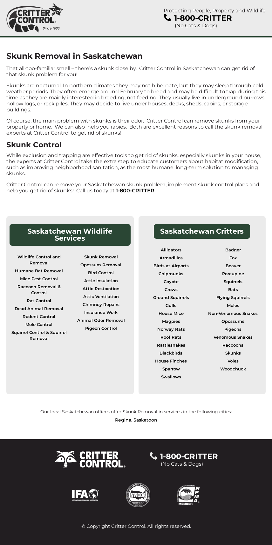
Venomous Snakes (233, 337)
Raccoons (232, 345)
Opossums (232, 321)
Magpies (171, 321)
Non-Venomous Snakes (233, 313)
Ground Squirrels (171, 297)
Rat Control (39, 300)
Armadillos (171, 258)
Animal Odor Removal (101, 320)
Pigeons (232, 329)
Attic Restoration (101, 288)
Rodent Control (39, 316)
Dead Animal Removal (39, 308)
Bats (233, 289)
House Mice (171, 313)
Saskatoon (145, 420)
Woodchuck (233, 369)
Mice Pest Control (39, 278)
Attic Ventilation (101, 296)
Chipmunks (171, 273)
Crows (171, 289)
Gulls (171, 305)
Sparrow (171, 369)
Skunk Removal (101, 257)
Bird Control (101, 272)
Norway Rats (171, 329)
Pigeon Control (101, 328)
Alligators (171, 250)
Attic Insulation (101, 280)
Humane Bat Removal (39, 271)
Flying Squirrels (233, 297)
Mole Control (38, 324)
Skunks (233, 353)
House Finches (171, 361)
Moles (233, 305)
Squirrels (233, 281)
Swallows (171, 377)
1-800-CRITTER (135, 191)
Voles (233, 361)
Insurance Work (101, 312)
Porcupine (233, 273)
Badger (233, 250)
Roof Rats (170, 337)
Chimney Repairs (101, 304)
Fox (233, 258)
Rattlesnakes (171, 345)
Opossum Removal (100, 265)
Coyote (171, 281)
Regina (123, 420)
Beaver (233, 265)
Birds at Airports (171, 265)
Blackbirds (171, 353)
